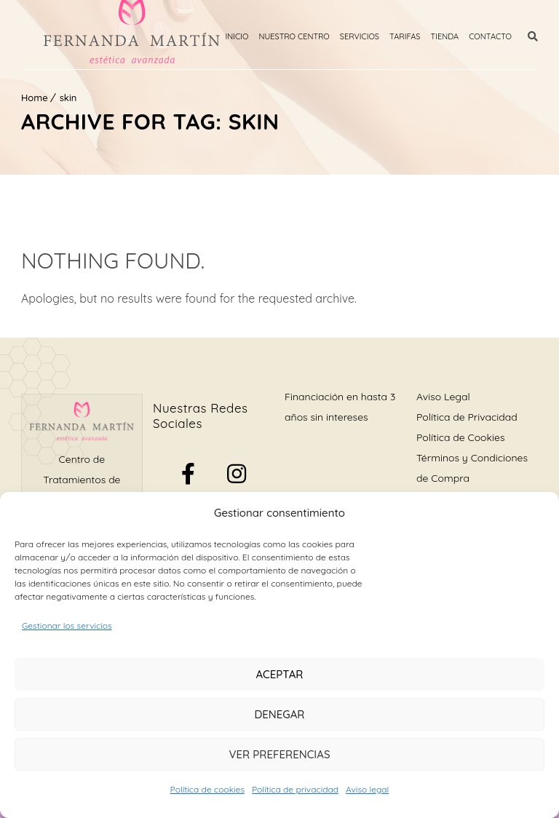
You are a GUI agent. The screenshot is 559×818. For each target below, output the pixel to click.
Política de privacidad (295, 789)
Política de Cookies (460, 437)
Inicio (237, 36)
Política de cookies (207, 789)
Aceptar (279, 674)
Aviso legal (367, 789)
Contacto (490, 36)
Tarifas (405, 36)
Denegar (279, 714)
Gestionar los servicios (67, 625)
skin (68, 97)
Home (34, 97)
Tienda (445, 36)
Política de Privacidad (467, 417)
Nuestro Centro (293, 36)
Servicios (359, 36)
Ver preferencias (279, 754)
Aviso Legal (443, 396)
